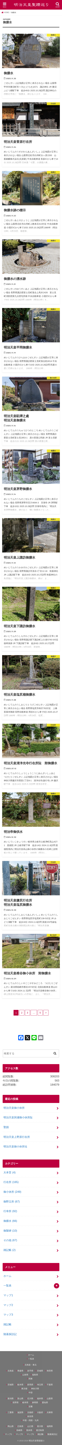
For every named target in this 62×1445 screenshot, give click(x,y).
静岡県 (35, 1403)
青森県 (20, 1371)
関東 (31, 1379)
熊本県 (29, 1430)
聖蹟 (6, 1127)
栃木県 (20, 1385)
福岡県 (50, 1426)
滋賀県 (20, 1412)
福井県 (40, 1399)
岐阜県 (25, 1403)
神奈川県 (35, 1389)
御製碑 (10, 1230)
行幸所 (10, 1211)
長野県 (16, 1403)
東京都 (24, 1389)
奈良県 (30, 1416)
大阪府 (40, 1412)
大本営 (9, 1172)
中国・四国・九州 (31, 1420)
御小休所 (12, 1191)
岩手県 (30, 1371)
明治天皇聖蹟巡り (37, 1441)
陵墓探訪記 (10, 1334)
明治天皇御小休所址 (15, 1146)
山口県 (30, 1426)
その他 (10, 1240)
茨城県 (11, 1385)
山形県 (25, 1375)
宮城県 (40, 1371)
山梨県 (50, 1399)
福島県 (35, 1375)
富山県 (20, 1399)
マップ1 (8, 1295)
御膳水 (10, 1220)
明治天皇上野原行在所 (16, 1136)
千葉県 (50, 1385)
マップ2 (8, 1304)
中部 (31, 1393)
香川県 (40, 1426)
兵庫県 (50, 1412)
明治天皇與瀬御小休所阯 (18, 1117)
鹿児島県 (40, 1430)
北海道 (11, 1371)
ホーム (7, 1275)
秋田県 (50, 1371)
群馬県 (30, 1385)
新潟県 (11, 1399)
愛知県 (45, 1403)
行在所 (11, 1181)
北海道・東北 (31, 1365)
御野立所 (11, 1201)
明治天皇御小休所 (14, 1107)
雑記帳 (9, 1249)
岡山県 (11, 1426)
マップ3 (8, 1314)
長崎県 (19, 1430)
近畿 (31, 1406)
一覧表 (7, 1285)
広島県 (20, 1426)
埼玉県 (40, 1385)
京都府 (30, 1412)
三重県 (11, 1412)
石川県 (30, 1399)
